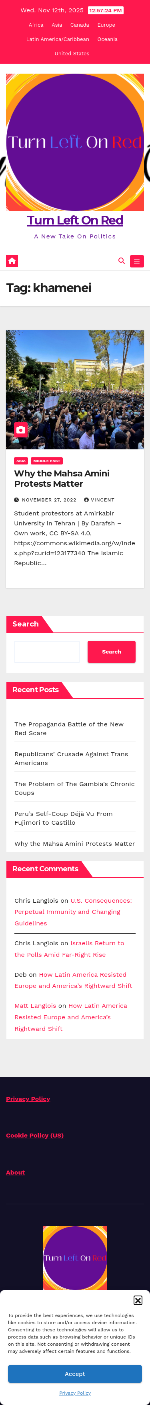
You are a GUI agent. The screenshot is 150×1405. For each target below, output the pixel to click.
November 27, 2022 (50, 500)
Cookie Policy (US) (35, 1135)
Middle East (46, 461)
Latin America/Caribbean (57, 39)
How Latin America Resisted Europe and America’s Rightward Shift (70, 1017)
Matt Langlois (35, 1005)
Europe (106, 25)
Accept (75, 1374)
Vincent (99, 500)
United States (72, 54)
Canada (79, 25)
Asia (57, 25)
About (15, 1172)
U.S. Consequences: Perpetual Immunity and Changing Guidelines (73, 912)
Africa (36, 25)
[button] (138, 1300)
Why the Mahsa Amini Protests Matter (61, 478)
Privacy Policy (75, 1393)
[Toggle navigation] (137, 261)
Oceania (108, 39)
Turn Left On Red (75, 220)
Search (25, 624)
